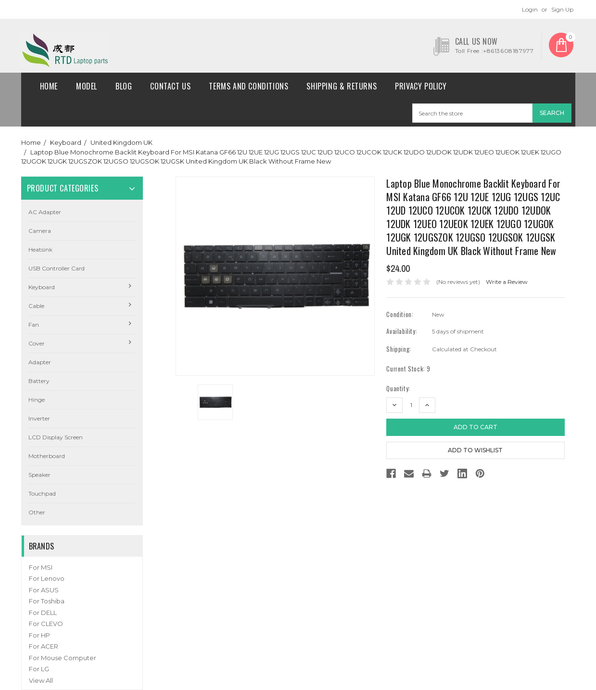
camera (39, 230)
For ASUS (44, 590)
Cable (36, 305)
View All (41, 680)
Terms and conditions (248, 86)
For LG (39, 669)
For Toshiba (46, 601)
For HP (39, 635)
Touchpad (42, 493)
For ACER (43, 646)
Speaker (39, 474)
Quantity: (398, 388)
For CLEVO (46, 623)
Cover (36, 343)
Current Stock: (408, 368)
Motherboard (46, 456)
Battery (39, 380)
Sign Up (562, 9)
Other (36, 512)
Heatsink (40, 249)
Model (86, 86)
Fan (33, 324)
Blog (123, 86)
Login (530, 9)
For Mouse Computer (62, 658)
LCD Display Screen (55, 437)
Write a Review (507, 281)
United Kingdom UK (121, 142)
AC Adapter (44, 212)
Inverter (39, 418)
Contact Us (170, 86)
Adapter (39, 362)
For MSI (40, 567)
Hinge (36, 399)
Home (49, 86)
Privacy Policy (420, 86)
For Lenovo (46, 578)
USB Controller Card (56, 268)
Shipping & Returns (341, 86)
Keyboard (65, 142)
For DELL (43, 612)
